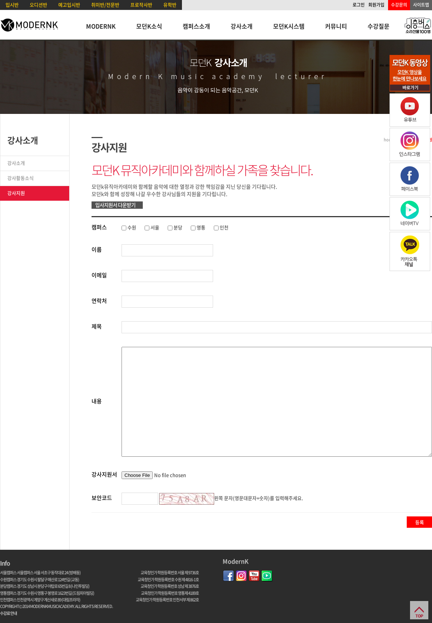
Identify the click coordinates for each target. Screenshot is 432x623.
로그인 (359, 4)
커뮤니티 (336, 26)
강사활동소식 (20, 177)
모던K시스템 (289, 26)
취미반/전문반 (105, 4)
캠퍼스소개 (196, 26)
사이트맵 (421, 4)
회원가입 (376, 4)
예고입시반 (69, 4)
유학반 (169, 4)
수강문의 (399, 4)
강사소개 (242, 26)
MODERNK (101, 26)
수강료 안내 (8, 613)
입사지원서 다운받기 (115, 204)
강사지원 (16, 192)
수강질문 (379, 26)
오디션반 (38, 4)
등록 (419, 522)
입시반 (12, 4)
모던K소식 (149, 26)
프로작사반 (141, 4)
